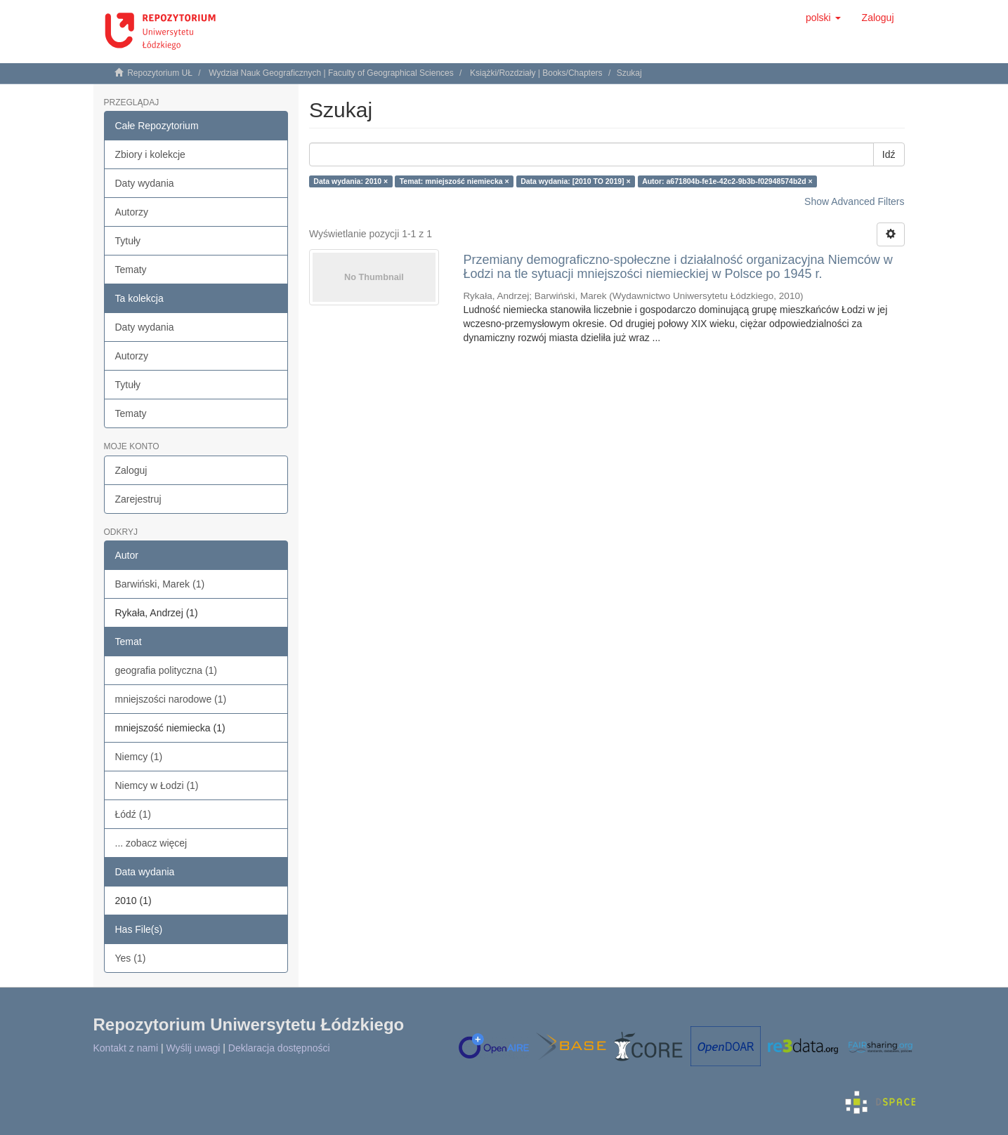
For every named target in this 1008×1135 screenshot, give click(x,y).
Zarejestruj (138, 499)
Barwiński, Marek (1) (160, 584)
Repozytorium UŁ (159, 73)
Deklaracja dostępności (279, 1048)
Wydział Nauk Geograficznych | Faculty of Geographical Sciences (331, 73)
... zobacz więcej (151, 843)
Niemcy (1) (139, 756)
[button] (823, 17)
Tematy (131, 269)
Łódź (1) (133, 814)
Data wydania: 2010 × (350, 181)
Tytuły (128, 240)
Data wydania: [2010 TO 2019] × (576, 181)
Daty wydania (144, 183)
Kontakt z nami (126, 1048)
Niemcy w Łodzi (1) (157, 785)
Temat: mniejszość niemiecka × (454, 181)
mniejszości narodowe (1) (171, 699)
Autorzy (131, 212)
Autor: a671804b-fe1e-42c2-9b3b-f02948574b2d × (727, 181)
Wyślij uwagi (193, 1048)
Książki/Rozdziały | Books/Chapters (536, 73)
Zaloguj (131, 470)
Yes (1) (130, 958)
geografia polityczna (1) (166, 670)
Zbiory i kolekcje (150, 154)
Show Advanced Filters (854, 201)
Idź (889, 154)
